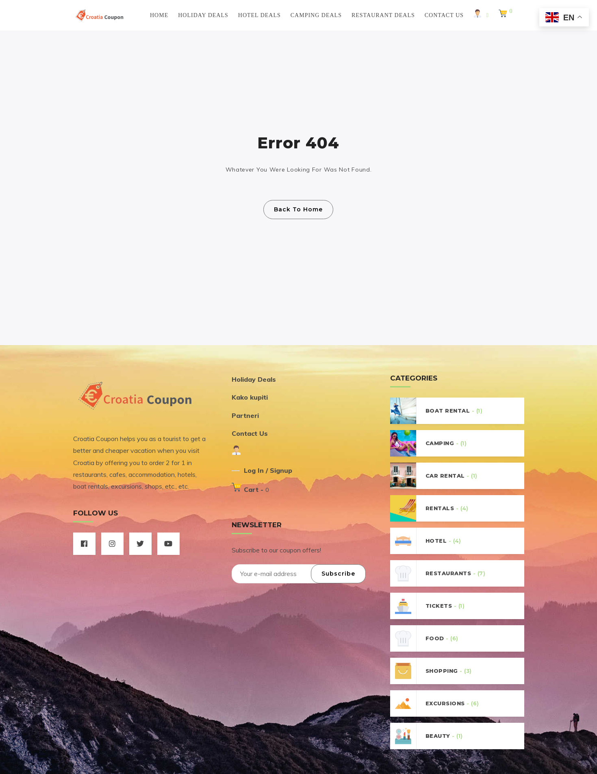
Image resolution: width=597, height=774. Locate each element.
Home (159, 15)
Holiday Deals (203, 15)
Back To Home (298, 209)
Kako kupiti (250, 397)
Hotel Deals (259, 15)
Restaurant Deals (383, 15)
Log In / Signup (268, 470)
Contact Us (444, 15)
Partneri (245, 415)
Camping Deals (316, 15)
